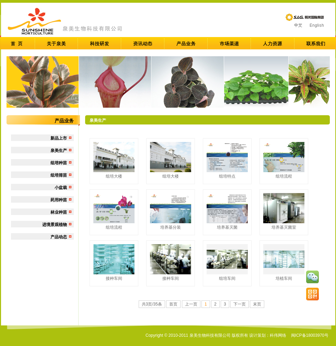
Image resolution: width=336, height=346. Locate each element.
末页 (257, 304)
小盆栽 (61, 187)
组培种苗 (58, 162)
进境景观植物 (54, 224)
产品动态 (58, 237)
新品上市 (58, 138)
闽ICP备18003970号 (309, 335)
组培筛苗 (58, 175)
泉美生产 (58, 150)
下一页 (239, 304)
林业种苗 (58, 212)
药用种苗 (58, 200)
